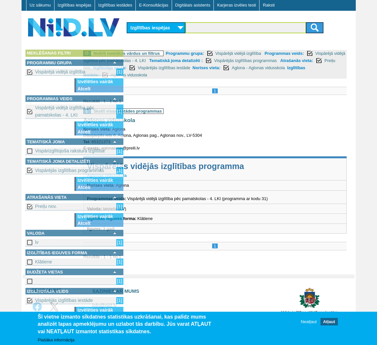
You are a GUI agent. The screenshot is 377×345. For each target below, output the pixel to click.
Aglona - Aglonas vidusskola (210, 74)
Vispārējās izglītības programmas (69, 170)
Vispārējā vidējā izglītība (60, 71)
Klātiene (43, 261)
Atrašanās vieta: (190, 67)
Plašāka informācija (56, 339)
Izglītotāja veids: (256, 67)
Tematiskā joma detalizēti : (276, 60)
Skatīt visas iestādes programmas (173, 111)
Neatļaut (309, 321)
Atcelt (84, 88)
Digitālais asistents (193, 5)
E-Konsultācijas (153, 5)
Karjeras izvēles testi (236, 5)
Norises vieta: (158, 74)
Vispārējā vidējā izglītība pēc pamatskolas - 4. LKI (64, 111)
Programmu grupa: (230, 53)
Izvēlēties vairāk (95, 81)
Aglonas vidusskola (304, 74)
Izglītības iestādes (115, 5)
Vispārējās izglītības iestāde (64, 300)
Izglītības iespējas (74, 5)
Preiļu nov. (46, 206)
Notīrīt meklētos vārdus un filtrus (172, 53)
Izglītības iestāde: (256, 74)
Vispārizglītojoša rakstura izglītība (70, 150)
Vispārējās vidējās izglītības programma (211, 166)
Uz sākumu (40, 5)
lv (37, 242)
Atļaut (329, 321)
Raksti (269, 5)
